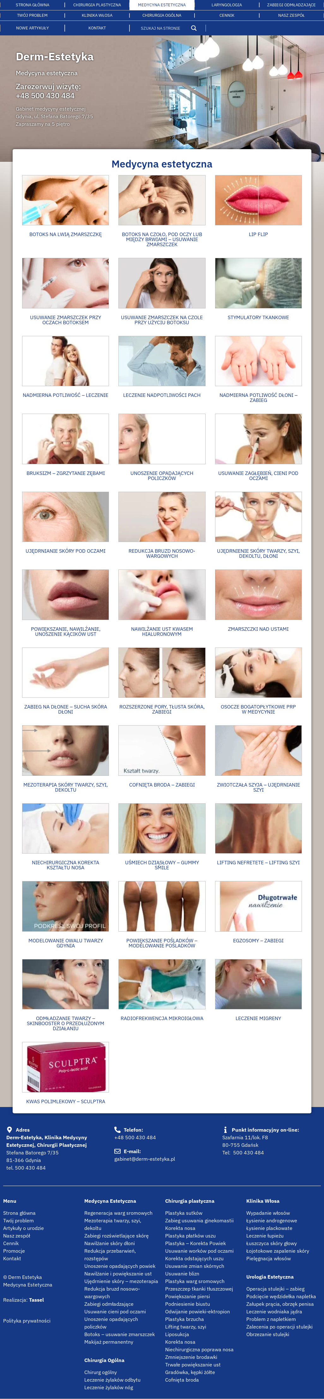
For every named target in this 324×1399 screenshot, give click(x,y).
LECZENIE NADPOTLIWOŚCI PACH (162, 395)
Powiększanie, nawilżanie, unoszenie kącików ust (65, 631)
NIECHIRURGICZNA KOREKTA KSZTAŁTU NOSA (65, 865)
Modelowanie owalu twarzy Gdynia (65, 943)
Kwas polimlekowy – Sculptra (65, 1101)
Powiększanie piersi (187, 1296)
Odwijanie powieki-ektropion (197, 1311)
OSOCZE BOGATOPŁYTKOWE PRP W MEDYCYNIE (258, 709)
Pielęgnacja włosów (268, 1258)
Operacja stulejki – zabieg (275, 1289)
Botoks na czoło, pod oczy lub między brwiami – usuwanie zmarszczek (162, 239)
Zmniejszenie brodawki (191, 1357)
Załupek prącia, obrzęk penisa (280, 1304)
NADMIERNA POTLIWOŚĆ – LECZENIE (65, 395)
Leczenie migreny (258, 1018)
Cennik (226, 15)
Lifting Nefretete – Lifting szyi (258, 862)
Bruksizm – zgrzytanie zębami (66, 473)
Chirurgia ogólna (161, 15)
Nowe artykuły (32, 28)
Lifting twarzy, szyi (185, 1326)
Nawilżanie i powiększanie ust (118, 1273)
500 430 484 (30, 1168)
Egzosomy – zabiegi (258, 940)
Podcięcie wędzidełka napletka (281, 1296)
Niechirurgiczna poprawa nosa (199, 1349)
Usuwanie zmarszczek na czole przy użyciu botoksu (162, 319)
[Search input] (164, 28)
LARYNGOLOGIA (227, 5)
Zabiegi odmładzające (291, 5)
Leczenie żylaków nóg (108, 1387)
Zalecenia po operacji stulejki (279, 1326)
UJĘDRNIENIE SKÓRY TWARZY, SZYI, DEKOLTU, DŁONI (258, 553)
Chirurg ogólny (100, 1372)
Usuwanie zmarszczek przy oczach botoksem (65, 319)
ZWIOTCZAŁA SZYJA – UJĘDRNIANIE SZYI (258, 787)
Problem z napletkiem (271, 1319)
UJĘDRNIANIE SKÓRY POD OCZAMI (65, 551)
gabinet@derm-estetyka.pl (144, 1159)
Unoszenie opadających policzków (161, 475)
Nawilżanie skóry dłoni (109, 1243)
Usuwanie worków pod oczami (199, 1251)
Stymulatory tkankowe (258, 317)
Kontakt (97, 28)
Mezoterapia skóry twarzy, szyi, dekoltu (65, 787)
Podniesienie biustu (187, 1304)
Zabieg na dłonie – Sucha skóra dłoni (65, 709)
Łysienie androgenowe (271, 1220)
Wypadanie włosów (268, 1213)
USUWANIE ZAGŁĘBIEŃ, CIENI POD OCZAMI (258, 475)
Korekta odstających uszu (194, 1258)
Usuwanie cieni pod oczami (115, 1311)
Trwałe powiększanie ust (193, 1364)
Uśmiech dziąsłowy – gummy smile (162, 865)
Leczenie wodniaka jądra (274, 1311)
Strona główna (32, 5)
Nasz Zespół (291, 15)
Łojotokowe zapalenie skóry (277, 1251)
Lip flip (258, 234)
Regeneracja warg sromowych (118, 1213)
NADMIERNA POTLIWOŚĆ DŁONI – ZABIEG (258, 397)
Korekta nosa (180, 1228)
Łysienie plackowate (269, 1228)
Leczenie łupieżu (265, 1235)
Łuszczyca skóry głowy (271, 1243)
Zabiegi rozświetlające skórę (116, 1235)
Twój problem (32, 15)
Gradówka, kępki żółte (190, 1372)
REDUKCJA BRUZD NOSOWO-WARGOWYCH (162, 553)
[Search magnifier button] (194, 28)
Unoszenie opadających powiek (119, 1266)
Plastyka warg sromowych (195, 1281)
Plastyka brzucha (184, 1319)
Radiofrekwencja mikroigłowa (162, 1018)
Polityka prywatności (27, 1320)
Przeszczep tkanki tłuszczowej (199, 1289)
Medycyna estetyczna (162, 5)
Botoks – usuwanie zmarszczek (119, 1334)
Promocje (14, 1251)
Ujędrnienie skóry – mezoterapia (121, 1281)
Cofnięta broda (182, 1380)
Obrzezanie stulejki (267, 1334)
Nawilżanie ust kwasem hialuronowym (162, 631)
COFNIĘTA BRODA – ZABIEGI (162, 785)
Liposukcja (177, 1334)
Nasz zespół (16, 1235)
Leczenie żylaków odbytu (112, 1380)
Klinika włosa (97, 15)
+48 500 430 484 (45, 95)
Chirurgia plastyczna (97, 5)
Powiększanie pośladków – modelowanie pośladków (161, 943)
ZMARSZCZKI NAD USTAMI (258, 629)
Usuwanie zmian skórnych (194, 1266)
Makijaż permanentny (108, 1342)
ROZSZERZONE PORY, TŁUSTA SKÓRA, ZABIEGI (162, 709)
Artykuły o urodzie (23, 1228)
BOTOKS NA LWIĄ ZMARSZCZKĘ (65, 234)
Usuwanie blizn (182, 1273)
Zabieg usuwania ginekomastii (199, 1220)
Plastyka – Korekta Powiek (195, 1243)
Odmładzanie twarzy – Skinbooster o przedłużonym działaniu (65, 1023)
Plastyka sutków (183, 1213)
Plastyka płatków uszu (190, 1235)
